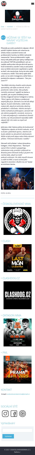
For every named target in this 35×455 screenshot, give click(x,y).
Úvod (2, 27)
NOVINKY (10, 27)
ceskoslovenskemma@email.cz (18, 394)
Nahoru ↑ (17, 452)
